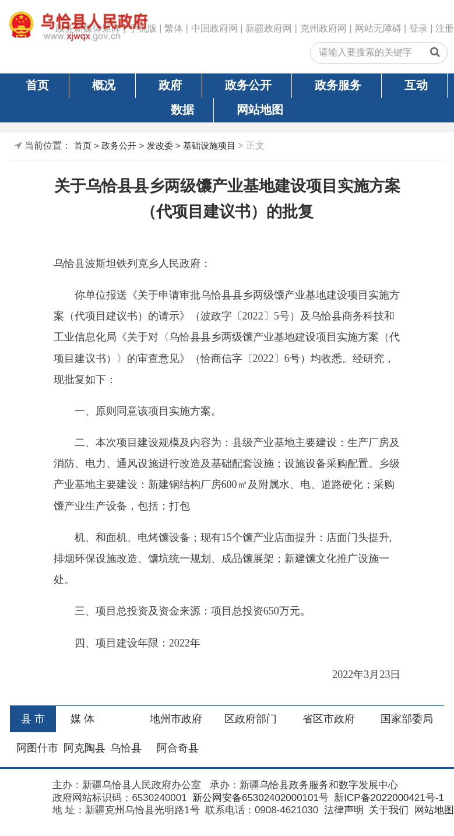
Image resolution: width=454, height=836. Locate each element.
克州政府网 (323, 28)
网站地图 (260, 109)
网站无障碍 (378, 28)
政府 (170, 85)
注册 (444, 28)
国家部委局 (407, 719)
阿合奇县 (178, 748)
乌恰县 (126, 748)
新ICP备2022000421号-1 (388, 797)
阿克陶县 (84, 748)
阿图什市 (37, 748)
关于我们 (387, 810)
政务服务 (338, 85)
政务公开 (248, 85)
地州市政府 (176, 719)
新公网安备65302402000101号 (259, 797)
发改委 (160, 145)
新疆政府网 (268, 28)
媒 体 (82, 719)
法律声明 (342, 810)
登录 (418, 28)
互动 (416, 85)
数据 (182, 109)
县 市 (33, 719)
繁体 (173, 28)
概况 (103, 85)
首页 (37, 85)
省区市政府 (328, 719)
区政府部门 (250, 719)
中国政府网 (214, 28)
